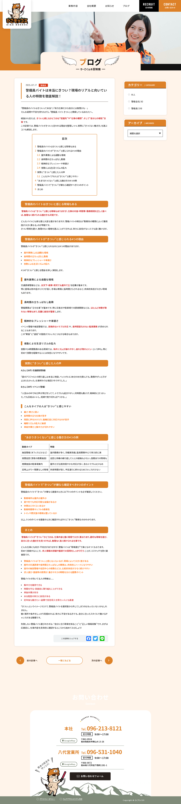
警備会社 (137, 101)
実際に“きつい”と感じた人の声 (51, 172)
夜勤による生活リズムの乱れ (54, 167)
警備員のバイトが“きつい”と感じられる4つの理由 (59, 150)
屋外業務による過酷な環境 (53, 155)
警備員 (43, 85)
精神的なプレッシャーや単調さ (55, 163)
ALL (133, 94)
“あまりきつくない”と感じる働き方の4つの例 (57, 180)
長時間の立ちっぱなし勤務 (53, 159)
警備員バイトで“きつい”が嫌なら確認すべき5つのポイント (63, 184)
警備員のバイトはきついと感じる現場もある (56, 146)
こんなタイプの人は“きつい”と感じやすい (59, 176)
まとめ (40, 189)
